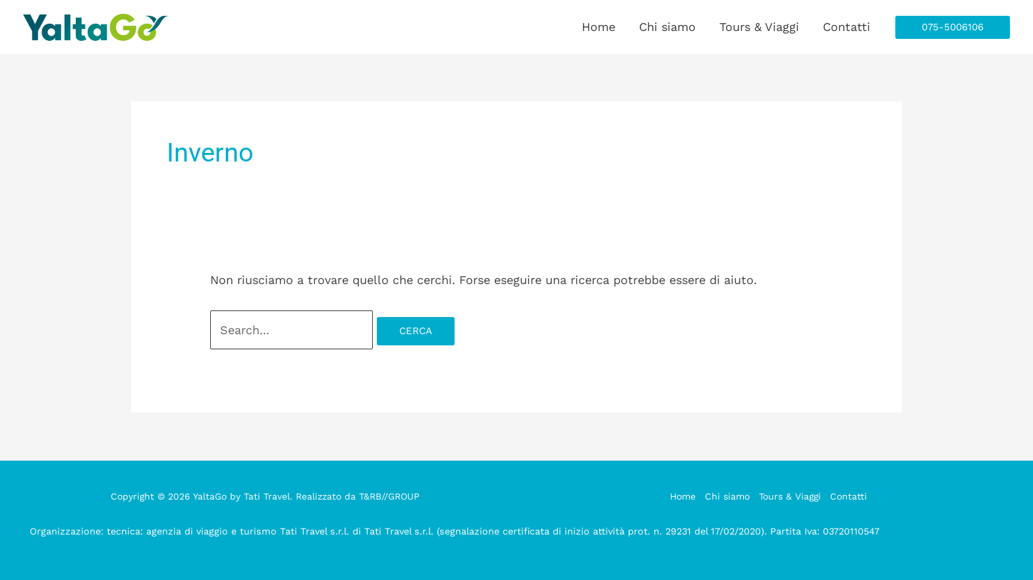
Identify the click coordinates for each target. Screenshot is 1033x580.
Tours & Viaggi (759, 27)
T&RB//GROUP (389, 496)
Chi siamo (667, 27)
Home (598, 27)
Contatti (846, 27)
